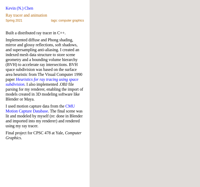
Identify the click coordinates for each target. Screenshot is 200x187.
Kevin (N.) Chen (19, 8)
